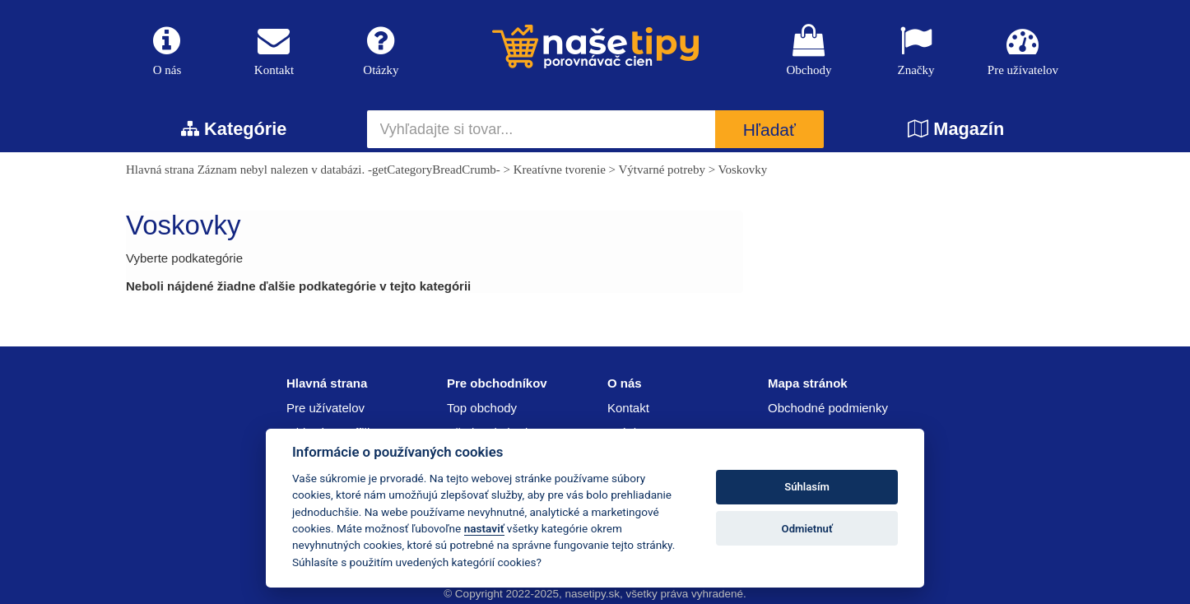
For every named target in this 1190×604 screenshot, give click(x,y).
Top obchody (482, 408)
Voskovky (743, 169)
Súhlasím (807, 487)
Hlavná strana (160, 169)
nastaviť (484, 528)
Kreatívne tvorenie (560, 169)
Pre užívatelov (1023, 51)
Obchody (809, 51)
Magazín (956, 128)
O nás (167, 51)
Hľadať (769, 129)
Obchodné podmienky (828, 408)
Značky (916, 51)
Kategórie (233, 128)
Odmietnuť (807, 529)
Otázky (381, 51)
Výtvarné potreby (662, 169)
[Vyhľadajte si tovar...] (541, 129)
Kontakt (274, 51)
